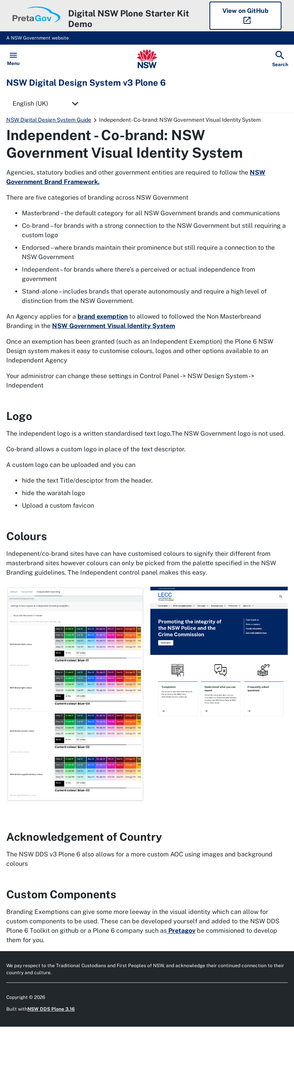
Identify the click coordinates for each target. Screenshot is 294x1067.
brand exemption (103, 316)
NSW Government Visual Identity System (113, 326)
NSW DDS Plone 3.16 (51, 1009)
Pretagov (181, 930)
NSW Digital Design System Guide (48, 120)
